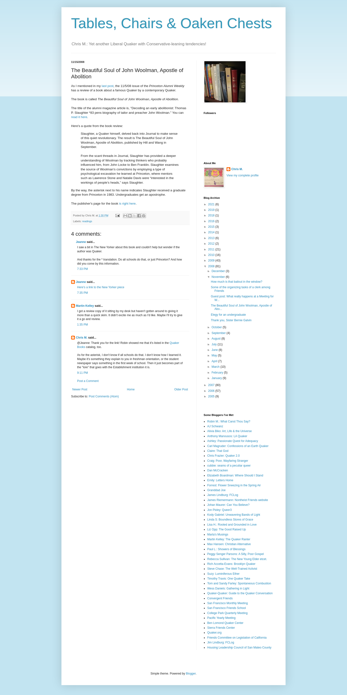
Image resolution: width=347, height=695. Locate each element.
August (216, 338)
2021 (211, 204)
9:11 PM (82, 372)
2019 (211, 210)
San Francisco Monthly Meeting (227, 603)
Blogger (191, 673)
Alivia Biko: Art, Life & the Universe (229, 431)
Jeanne (81, 242)
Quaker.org (214, 632)
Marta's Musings (217, 534)
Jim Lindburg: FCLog (220, 642)
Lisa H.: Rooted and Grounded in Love (232, 524)
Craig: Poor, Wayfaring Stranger (227, 460)
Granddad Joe (216, 490)
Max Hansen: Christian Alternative (229, 544)
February (218, 372)
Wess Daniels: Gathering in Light (228, 588)
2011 (211, 249)
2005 (211, 396)
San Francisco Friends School (226, 608)
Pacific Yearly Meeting (221, 618)
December (219, 271)
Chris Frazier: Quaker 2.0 (223, 455)
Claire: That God (217, 451)
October (217, 327)
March (216, 366)
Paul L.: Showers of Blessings (226, 549)
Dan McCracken (217, 470)
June (215, 350)
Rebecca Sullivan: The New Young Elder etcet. (237, 559)
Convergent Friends (220, 598)
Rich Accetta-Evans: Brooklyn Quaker (231, 564)
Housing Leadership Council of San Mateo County (239, 647)
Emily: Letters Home (220, 480)
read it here (79, 117)
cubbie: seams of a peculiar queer (229, 465)
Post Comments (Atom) (104, 396)
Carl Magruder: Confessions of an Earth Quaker (237, 446)
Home (131, 389)
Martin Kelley (85, 305)
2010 (211, 255)
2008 (211, 266)
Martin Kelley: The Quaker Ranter (228, 539)
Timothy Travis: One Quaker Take (228, 578)
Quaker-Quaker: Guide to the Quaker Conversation (240, 593)
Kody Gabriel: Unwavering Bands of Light (233, 514)
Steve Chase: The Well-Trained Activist (232, 568)
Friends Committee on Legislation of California (237, 637)
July (215, 344)
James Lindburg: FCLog (222, 495)
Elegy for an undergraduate (228, 314)
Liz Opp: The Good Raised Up (226, 529)
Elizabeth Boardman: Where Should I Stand (235, 475)
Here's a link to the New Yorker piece (100, 287)
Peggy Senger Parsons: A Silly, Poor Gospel (235, 554)
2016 (211, 221)
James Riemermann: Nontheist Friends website (237, 500)
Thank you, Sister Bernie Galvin (231, 320)
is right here (127, 203)
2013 (211, 238)
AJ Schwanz (215, 426)
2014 (211, 232)
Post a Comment (88, 381)
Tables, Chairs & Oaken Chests (171, 23)
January (217, 378)
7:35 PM (82, 292)
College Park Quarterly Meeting (227, 613)
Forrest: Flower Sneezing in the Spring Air (234, 485)
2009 (211, 260)
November (219, 277)
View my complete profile (243, 175)
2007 (211, 385)
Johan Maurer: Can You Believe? (228, 505)
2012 (211, 243)
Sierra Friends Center (221, 627)
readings (87, 221)
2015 (211, 226)
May (215, 355)
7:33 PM (82, 269)
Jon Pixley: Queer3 (219, 510)
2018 (211, 215)
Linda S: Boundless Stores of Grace (230, 519)
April (215, 361)
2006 (211, 391)
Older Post (181, 389)
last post (107, 86)
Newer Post (79, 389)
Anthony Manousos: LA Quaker (227, 436)
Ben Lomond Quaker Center (225, 623)
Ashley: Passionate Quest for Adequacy (232, 441)
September (219, 333)
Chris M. (81, 337)
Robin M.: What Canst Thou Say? (228, 421)
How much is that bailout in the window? (236, 281)
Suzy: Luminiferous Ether (223, 573)
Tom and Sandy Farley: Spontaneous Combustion (239, 583)
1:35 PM (82, 324)
